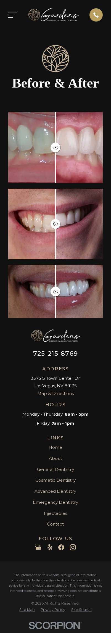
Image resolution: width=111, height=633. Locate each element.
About (55, 458)
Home (55, 447)
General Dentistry (55, 469)
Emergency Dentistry (55, 502)
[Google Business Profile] (38, 547)
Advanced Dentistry (55, 491)
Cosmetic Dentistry (55, 480)
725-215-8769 (55, 353)
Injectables (55, 513)
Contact (55, 524)
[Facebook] (61, 547)
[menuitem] (27, 610)
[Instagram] (73, 547)
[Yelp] (50, 547)
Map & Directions (55, 393)
